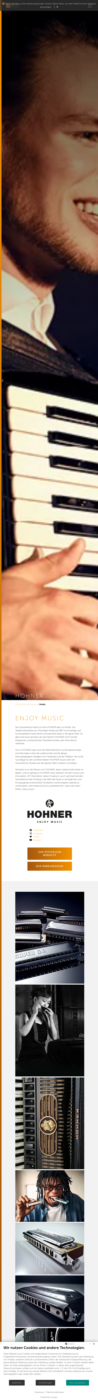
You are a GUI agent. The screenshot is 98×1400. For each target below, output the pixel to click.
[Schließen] (94, 1344)
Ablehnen (17, 1382)
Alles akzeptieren (77, 1382)
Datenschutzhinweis (55, 1392)
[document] (49, 1362)
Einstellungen (45, 1382)
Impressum (39, 1392)
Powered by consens (49, 1397)
